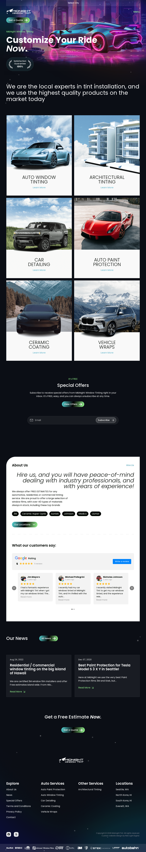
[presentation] (14, 588)
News (9, 795)
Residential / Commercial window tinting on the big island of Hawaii (38, 669)
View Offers (73, 404)
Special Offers (14, 800)
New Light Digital (132, 835)
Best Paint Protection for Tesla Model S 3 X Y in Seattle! (104, 667)
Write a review (122, 561)
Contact (11, 817)
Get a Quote (18, 20)
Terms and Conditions (18, 806)
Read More (16, 691)
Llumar (95, 513)
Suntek (55, 513)
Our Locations (22, 524)
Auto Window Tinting (52, 795)
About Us (11, 789)
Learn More (39, 187)
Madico (83, 513)
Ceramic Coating (50, 806)
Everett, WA (122, 806)
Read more (26, 596)
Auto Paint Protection (53, 789)
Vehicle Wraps (49, 811)
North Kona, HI (124, 795)
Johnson (68, 513)
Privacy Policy (14, 811)
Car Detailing (48, 800)
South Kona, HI (124, 800)
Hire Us (130, 465)
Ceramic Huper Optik (34, 513)
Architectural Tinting (89, 789)
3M (15, 513)
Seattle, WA (122, 789)
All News (48, 638)
